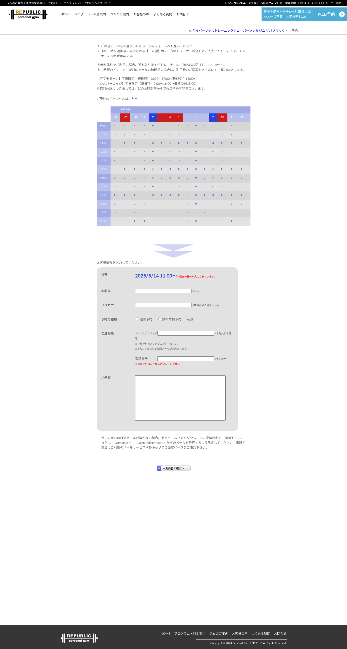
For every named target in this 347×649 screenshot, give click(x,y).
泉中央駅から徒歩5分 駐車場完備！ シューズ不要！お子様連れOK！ (299, 16)
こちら (133, 219)
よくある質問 (162, 16)
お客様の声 (141, 16)
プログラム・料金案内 (90, 16)
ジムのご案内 (119, 16)
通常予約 (143, 439)
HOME (65, 16)
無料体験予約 (169, 439)
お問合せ (182, 16)
